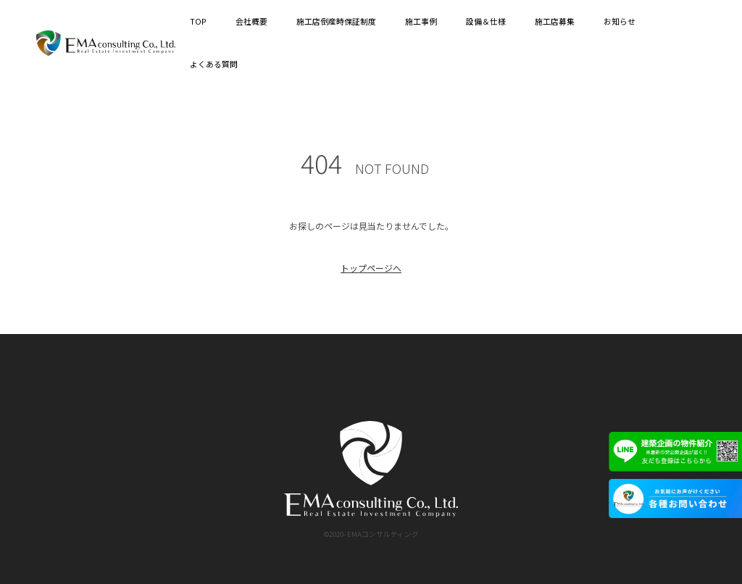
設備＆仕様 (486, 21)
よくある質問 (214, 64)
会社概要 (251, 21)
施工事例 (421, 21)
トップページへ (371, 268)
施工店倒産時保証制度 (336, 21)
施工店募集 (555, 21)
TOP (198, 21)
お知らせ (619, 21)
